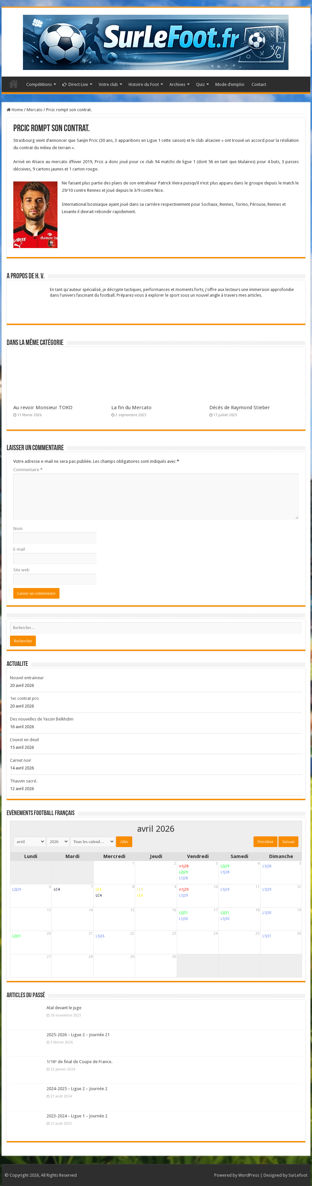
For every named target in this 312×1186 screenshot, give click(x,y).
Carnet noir (20, 760)
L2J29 (183, 872)
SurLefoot (297, 1175)
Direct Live (75, 84)
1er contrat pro (24, 698)
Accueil (13, 84)
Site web (21, 569)
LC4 (57, 889)
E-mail (19, 549)
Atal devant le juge (64, 1007)
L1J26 (100, 936)
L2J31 (183, 913)
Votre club (108, 84)
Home (15, 109)
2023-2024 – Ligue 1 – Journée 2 (77, 1115)
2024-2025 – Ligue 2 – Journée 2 (77, 1088)
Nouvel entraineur (27, 677)
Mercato (35, 109)
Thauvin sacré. (23, 780)
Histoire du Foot (144, 84)
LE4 (98, 889)
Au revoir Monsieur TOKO (42, 408)
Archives (177, 84)
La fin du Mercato (131, 408)
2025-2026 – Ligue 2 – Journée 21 (78, 1034)
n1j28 (183, 866)
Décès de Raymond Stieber (239, 408)
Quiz (200, 84)
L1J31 (266, 936)
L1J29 (183, 895)
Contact (259, 84)
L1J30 (183, 919)
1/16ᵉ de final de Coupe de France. (79, 1061)
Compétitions (39, 84)
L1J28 (183, 878)
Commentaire (28, 469)
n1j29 (183, 889)
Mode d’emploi (229, 84)
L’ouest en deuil (24, 739)
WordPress (248, 1175)
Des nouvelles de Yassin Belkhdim (41, 719)
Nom (18, 528)
